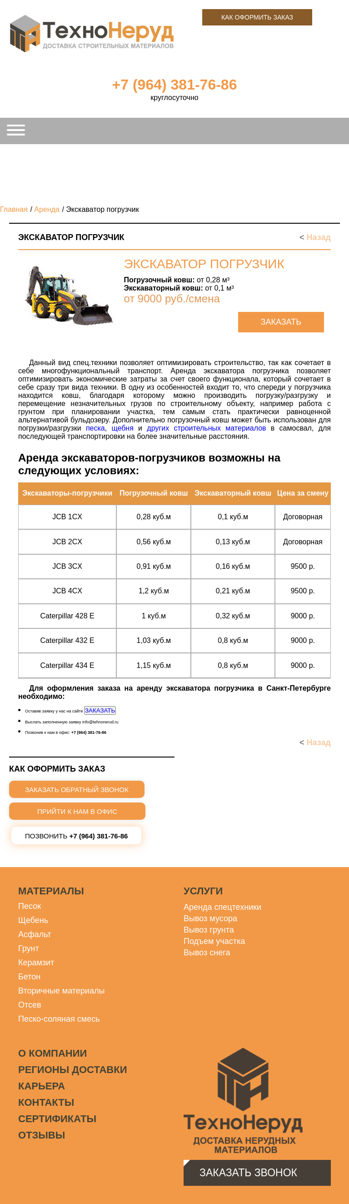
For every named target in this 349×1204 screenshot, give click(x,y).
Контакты (46, 1102)
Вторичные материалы (61, 990)
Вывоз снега (207, 952)
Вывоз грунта (209, 929)
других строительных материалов (206, 428)
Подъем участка (214, 941)
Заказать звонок (248, 1173)
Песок (29, 906)
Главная (14, 209)
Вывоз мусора (210, 918)
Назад (315, 237)
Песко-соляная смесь (59, 1018)
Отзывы (41, 1135)
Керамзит (36, 962)
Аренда (47, 209)
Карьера (41, 1086)
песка (95, 428)
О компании (52, 1053)
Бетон (29, 976)
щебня (122, 428)
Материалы (51, 891)
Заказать (281, 321)
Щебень (33, 920)
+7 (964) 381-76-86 (174, 84)
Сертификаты (57, 1118)
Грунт (28, 948)
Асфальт (34, 934)
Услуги (203, 891)
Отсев (29, 1004)
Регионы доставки (72, 1069)
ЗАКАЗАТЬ (100, 710)
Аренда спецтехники (222, 907)
